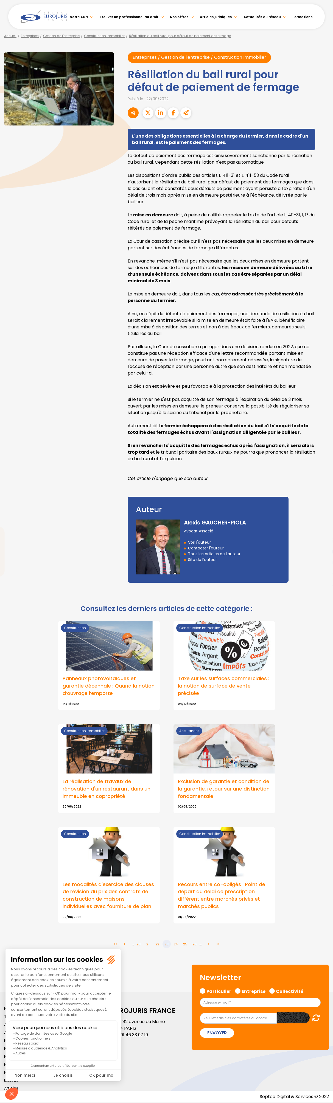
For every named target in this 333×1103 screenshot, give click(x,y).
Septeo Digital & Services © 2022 (294, 1097)
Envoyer (217, 1034)
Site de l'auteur (202, 560)
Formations (302, 17)
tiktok (322, 584)
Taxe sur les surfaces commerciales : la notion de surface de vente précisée (223, 686)
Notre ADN (79, 17)
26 (194, 945)
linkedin (322, 540)
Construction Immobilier (104, 35)
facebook (322, 518)
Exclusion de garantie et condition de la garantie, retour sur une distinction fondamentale (224, 789)
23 (167, 945)
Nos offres (179, 17)
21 (147, 945)
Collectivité (289, 991)
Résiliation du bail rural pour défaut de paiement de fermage (180, 35)
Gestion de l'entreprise (61, 35)
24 (176, 945)
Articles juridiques (216, 17)
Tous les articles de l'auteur (214, 554)
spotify (322, 573)
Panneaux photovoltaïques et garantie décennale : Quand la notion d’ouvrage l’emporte (109, 686)
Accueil (10, 35)
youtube (322, 551)
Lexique (11, 1081)
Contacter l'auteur (206, 548)
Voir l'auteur (199, 542)
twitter (322, 529)
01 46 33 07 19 (135, 1035)
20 (138, 945)
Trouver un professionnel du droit (129, 17)
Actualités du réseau (262, 17)
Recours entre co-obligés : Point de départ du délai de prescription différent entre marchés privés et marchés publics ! (221, 896)
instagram (322, 562)
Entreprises (30, 35)
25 (185, 945)
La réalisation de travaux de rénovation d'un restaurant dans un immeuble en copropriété (106, 789)
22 (157, 945)
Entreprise (253, 991)
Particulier (218, 991)
